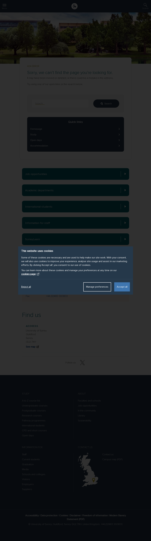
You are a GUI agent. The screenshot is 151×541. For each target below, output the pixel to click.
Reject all (26, 286)
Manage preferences (97, 286)
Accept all (122, 286)
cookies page (30, 274)
